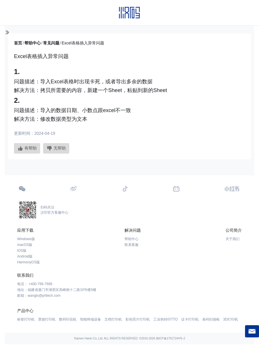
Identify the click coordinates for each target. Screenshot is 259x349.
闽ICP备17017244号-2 (170, 338)
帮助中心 (32, 43)
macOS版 (24, 245)
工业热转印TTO (165, 319)
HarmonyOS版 (28, 262)
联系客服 (132, 245)
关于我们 (233, 239)
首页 (18, 43)
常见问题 (51, 43)
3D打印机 (230, 319)
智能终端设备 (90, 319)
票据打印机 (47, 319)
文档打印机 (113, 319)
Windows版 (26, 239)
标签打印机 (26, 319)
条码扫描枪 (211, 319)
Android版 (25, 256)
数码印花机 (68, 319)
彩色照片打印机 (137, 319)
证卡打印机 (190, 319)
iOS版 (21, 251)
